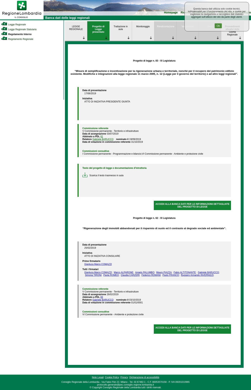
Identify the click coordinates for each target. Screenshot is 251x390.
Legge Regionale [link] (13, 24)
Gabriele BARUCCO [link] (103, 139)
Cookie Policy (112, 377)
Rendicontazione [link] (165, 26)
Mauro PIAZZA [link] (163, 272)
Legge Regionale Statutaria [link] (19, 29)
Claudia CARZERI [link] (130, 275)
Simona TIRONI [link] (93, 275)
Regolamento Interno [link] (16, 34)
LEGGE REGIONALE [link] (76, 28)
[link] (22, 18)
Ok (218, 25)
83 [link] (101, 297)
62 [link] (101, 136)
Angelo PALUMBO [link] (144, 272)
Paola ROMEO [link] (111, 275)
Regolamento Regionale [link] (17, 39)
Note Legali (98, 377)
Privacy (124, 377)
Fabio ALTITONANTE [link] (185, 272)
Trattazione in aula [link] (121, 28)
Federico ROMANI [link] (151, 275)
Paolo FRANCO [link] (171, 275)
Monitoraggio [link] (143, 26)
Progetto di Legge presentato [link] (98, 29)
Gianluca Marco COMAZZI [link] (98, 264)
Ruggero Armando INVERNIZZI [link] (197, 275)
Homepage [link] (171, 12)
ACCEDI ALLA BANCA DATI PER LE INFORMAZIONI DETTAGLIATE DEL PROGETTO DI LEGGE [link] (193, 205)
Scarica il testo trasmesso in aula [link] (102, 175)
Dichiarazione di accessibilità (144, 377)
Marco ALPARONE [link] (123, 272)
